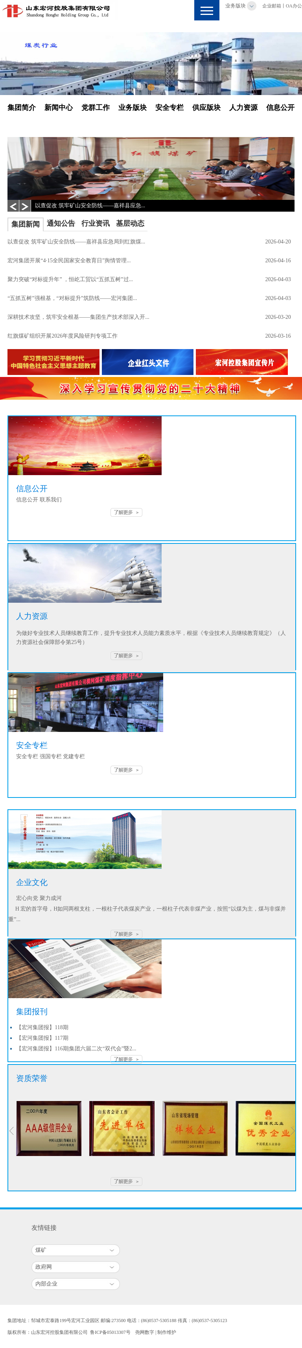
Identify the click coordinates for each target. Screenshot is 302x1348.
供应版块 (206, 108)
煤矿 (40, 1250)
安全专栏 (169, 108)
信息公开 (280, 108)
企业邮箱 (271, 6)
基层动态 (130, 223)
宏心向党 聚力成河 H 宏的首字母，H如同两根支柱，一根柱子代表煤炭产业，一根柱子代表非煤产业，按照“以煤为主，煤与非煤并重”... (146, 908)
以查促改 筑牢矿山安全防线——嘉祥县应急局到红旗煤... (76, 242)
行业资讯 (95, 223)
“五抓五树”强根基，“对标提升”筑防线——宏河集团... (72, 298)
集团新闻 (25, 224)
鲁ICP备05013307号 (110, 1332)
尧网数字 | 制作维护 (155, 1332)
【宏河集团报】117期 (42, 1038)
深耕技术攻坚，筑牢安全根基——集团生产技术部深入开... (78, 317)
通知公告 (61, 223)
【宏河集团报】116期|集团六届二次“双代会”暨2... (76, 1049)
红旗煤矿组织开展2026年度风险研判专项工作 (62, 336)
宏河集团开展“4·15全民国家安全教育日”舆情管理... (69, 260)
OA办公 (294, 6)
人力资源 (243, 108)
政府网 (43, 1267)
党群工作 (95, 108)
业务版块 (235, 6)
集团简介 (21, 108)
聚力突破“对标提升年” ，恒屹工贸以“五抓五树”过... (70, 279)
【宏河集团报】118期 (42, 1027)
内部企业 (46, 1284)
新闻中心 (58, 108)
